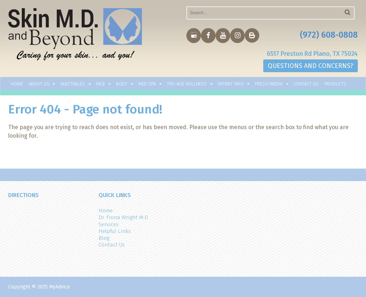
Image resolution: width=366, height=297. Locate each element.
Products (335, 83)
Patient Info (231, 83)
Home (17, 83)
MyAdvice (59, 287)
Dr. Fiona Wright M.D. (124, 217)
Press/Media (268, 83)
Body (121, 83)
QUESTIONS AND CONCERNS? (310, 66)
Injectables (72, 83)
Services (108, 224)
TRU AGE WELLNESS (187, 83)
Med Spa (147, 83)
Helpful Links (115, 231)
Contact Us (306, 83)
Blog (104, 238)
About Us (38, 83)
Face (100, 83)
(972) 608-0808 (329, 35)
